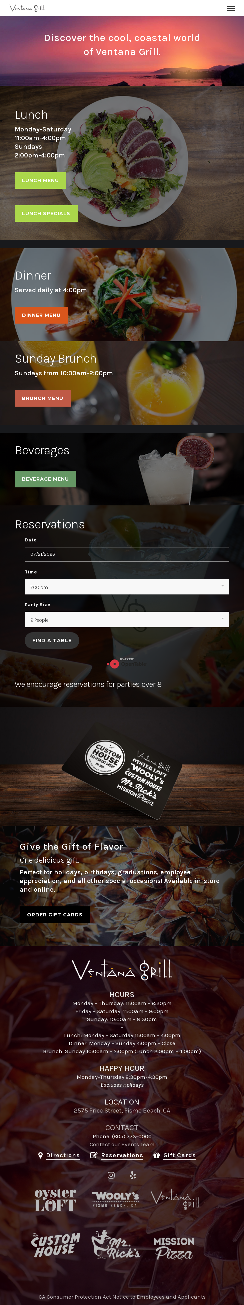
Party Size (38, 604)
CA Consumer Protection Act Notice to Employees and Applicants (122, 1296)
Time (31, 571)
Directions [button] (63, 1155)
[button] (231, 8)
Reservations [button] (122, 1155)
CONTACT (122, 1127)
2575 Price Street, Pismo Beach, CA (122, 1110)
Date (31, 539)
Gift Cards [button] (179, 1155)
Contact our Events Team (122, 1144)
